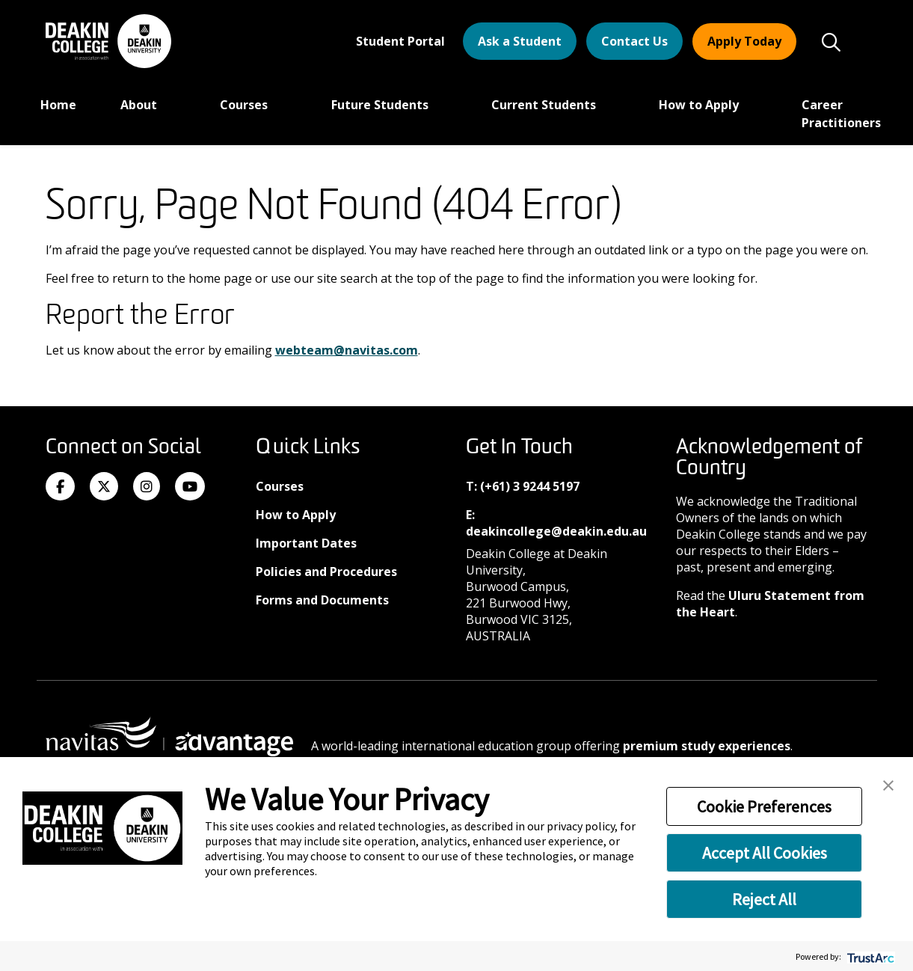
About (140, 105)
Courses (245, 105)
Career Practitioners (841, 114)
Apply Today (744, 41)
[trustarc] (869, 956)
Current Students (545, 105)
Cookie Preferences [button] (764, 806)
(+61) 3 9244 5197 (530, 486)
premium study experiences (706, 746)
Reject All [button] (764, 899)
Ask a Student (520, 41)
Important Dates (306, 543)
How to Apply (700, 105)
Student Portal (400, 41)
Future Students (381, 105)
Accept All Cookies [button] (764, 852)
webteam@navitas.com (346, 350)
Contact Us (634, 41)
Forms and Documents (322, 600)
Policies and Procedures (326, 571)
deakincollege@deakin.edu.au (556, 531)
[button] (888, 784)
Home (58, 105)
